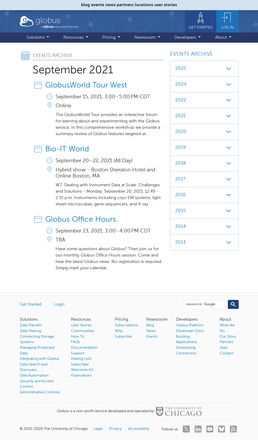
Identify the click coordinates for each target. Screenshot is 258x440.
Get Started (30, 304)
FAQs (75, 342)
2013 (204, 242)
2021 (204, 116)
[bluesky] (221, 429)
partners (125, 5)
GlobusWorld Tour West (86, 85)
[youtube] (210, 429)
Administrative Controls (40, 392)
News (151, 331)
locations (144, 5)
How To (77, 337)
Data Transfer (31, 325)
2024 (204, 84)
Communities (82, 331)
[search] (204, 304)
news (110, 5)
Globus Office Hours (80, 219)
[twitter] (186, 429)
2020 (204, 132)
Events (151, 337)
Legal (98, 429)
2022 (204, 100)
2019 (204, 147)
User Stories (81, 325)
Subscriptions (126, 325)
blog (85, 5)
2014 (204, 226)
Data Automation (34, 376)
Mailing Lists (81, 359)
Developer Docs (190, 331)
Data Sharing (30, 331)
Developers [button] (185, 37)
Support (77, 353)
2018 (204, 163)
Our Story (228, 337)
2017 (204, 179)
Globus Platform (190, 325)
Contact (226, 353)
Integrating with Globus (39, 359)
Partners (227, 342)
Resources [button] (74, 37)
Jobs (224, 348)
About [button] (221, 37)
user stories (165, 5)
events (97, 5)
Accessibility (138, 429)
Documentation (84, 348)
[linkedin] (198, 429)
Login (59, 304)
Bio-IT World (67, 149)
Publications (81, 376)
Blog (150, 325)
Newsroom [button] (145, 37)
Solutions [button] (36, 37)
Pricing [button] (109, 37)
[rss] (233, 429)
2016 (204, 195)
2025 (204, 68)
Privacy (115, 429)
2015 (204, 211)
